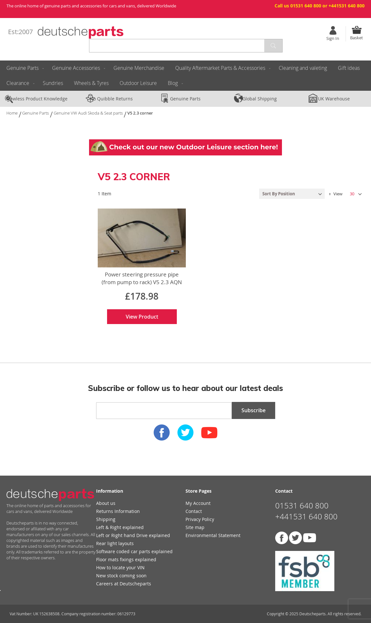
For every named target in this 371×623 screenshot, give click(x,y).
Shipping (105, 519)
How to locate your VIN (120, 567)
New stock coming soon (121, 575)
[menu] (185, 75)
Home (12, 113)
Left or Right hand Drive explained (133, 535)
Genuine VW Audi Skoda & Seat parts (89, 113)
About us (105, 503)
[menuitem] (24, 68)
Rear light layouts (115, 543)
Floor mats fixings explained (126, 559)
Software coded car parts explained (134, 551)
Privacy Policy (200, 519)
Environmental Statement (213, 535)
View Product (142, 316)
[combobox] (185, 45)
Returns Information (118, 511)
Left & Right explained (120, 527)
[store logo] (80, 32)
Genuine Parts (36, 113)
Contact (194, 511)
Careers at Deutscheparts (123, 584)
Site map (195, 527)
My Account (198, 503)
